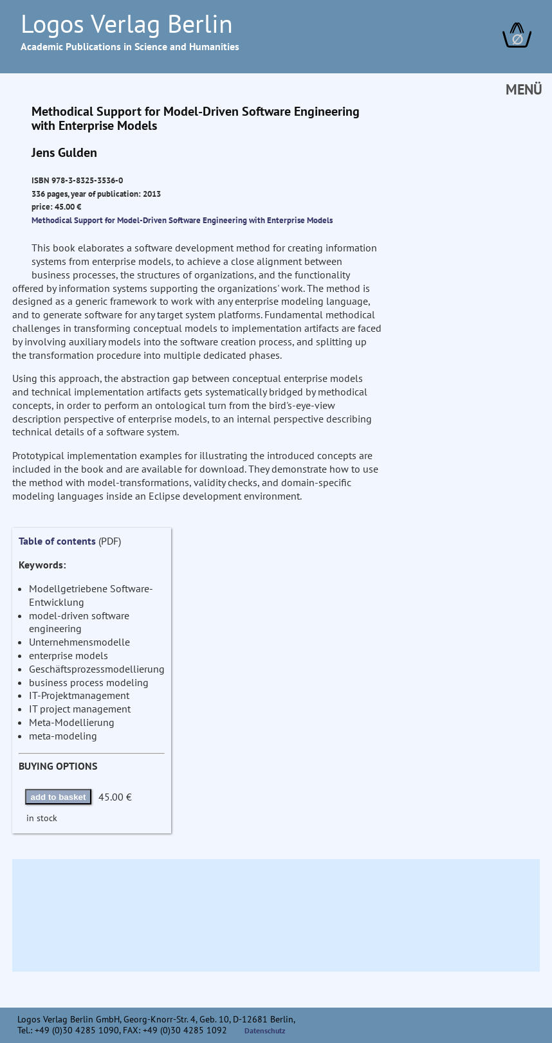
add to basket (58, 797)
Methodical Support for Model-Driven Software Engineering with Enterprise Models (182, 220)
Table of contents (57, 540)
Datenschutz (265, 1030)
